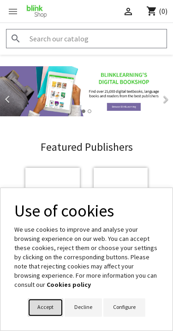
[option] (86, 91)
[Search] (86, 38)
